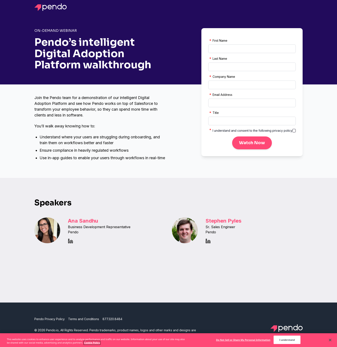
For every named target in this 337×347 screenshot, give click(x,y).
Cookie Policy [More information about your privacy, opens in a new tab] (92, 344)
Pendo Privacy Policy (49, 319)
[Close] (330, 341)
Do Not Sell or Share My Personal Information (243, 341)
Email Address (220, 95)
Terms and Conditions (83, 319)
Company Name (221, 77)
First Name (217, 40)
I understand (287, 341)
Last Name (217, 59)
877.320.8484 (112, 319)
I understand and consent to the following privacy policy (252, 130)
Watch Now (252, 142)
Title (213, 113)
